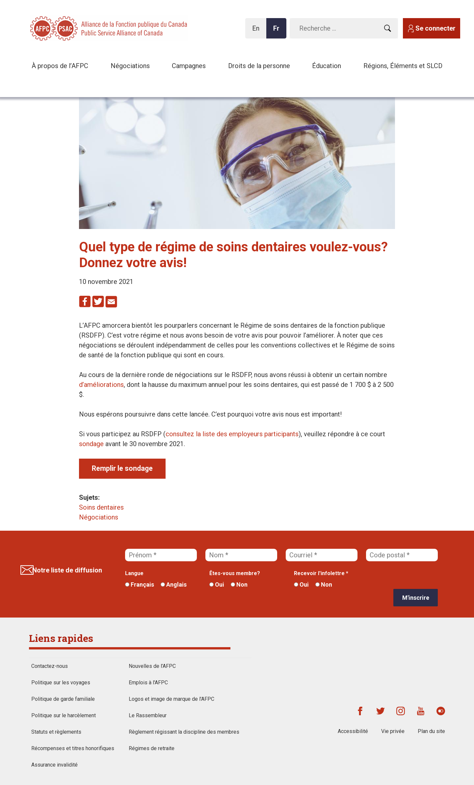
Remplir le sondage (122, 468)
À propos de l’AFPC (60, 66)
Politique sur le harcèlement (63, 715)
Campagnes (189, 66)
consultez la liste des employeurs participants (232, 434)
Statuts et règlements (56, 732)
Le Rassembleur (148, 715)
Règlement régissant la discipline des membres (184, 732)
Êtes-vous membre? (234, 573)
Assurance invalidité (54, 765)
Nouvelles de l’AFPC (152, 666)
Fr (278, 31)
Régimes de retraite (151, 748)
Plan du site (431, 731)
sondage (91, 444)
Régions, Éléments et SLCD (402, 66)
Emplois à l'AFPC (148, 682)
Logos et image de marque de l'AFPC (171, 699)
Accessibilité (353, 731)
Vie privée (393, 731)
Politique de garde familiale (63, 699)
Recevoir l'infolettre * (321, 573)
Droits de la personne (259, 66)
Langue (134, 573)
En (257, 31)
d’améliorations (101, 385)
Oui (216, 584)
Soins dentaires (101, 507)
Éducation (326, 66)
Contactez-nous (49, 666)
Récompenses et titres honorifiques (72, 748)
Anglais (174, 584)
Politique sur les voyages (60, 682)
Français (139, 584)
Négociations (130, 66)
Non (239, 584)
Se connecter (435, 28)
